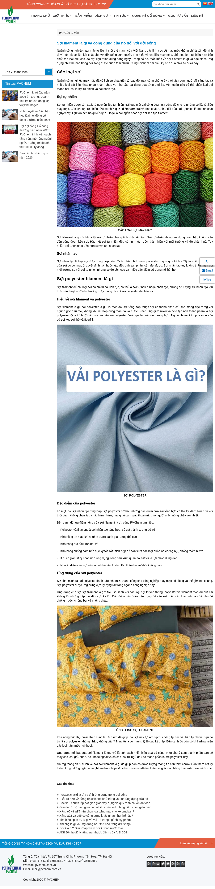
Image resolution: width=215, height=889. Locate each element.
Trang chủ (40, 15)
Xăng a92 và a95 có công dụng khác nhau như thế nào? (95, 815)
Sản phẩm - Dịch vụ (93, 15)
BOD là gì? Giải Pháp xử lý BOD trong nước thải (90, 828)
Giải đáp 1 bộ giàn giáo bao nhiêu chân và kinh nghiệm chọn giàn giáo (104, 807)
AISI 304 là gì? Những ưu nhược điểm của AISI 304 (92, 832)
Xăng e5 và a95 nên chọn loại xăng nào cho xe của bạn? (95, 811)
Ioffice (207, 279)
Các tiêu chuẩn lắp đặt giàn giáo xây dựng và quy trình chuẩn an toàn (103, 803)
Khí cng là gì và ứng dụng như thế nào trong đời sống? (94, 824)
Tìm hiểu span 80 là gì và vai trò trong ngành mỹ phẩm (94, 819)
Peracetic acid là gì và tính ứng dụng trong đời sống (92, 794)
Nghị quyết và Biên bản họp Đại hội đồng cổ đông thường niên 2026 (35, 115)
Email (207, 270)
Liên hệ (197, 15)
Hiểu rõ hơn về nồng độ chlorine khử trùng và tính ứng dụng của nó (102, 799)
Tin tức (121, 15)
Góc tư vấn (178, 15)
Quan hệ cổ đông (148, 15)
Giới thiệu (62, 15)
